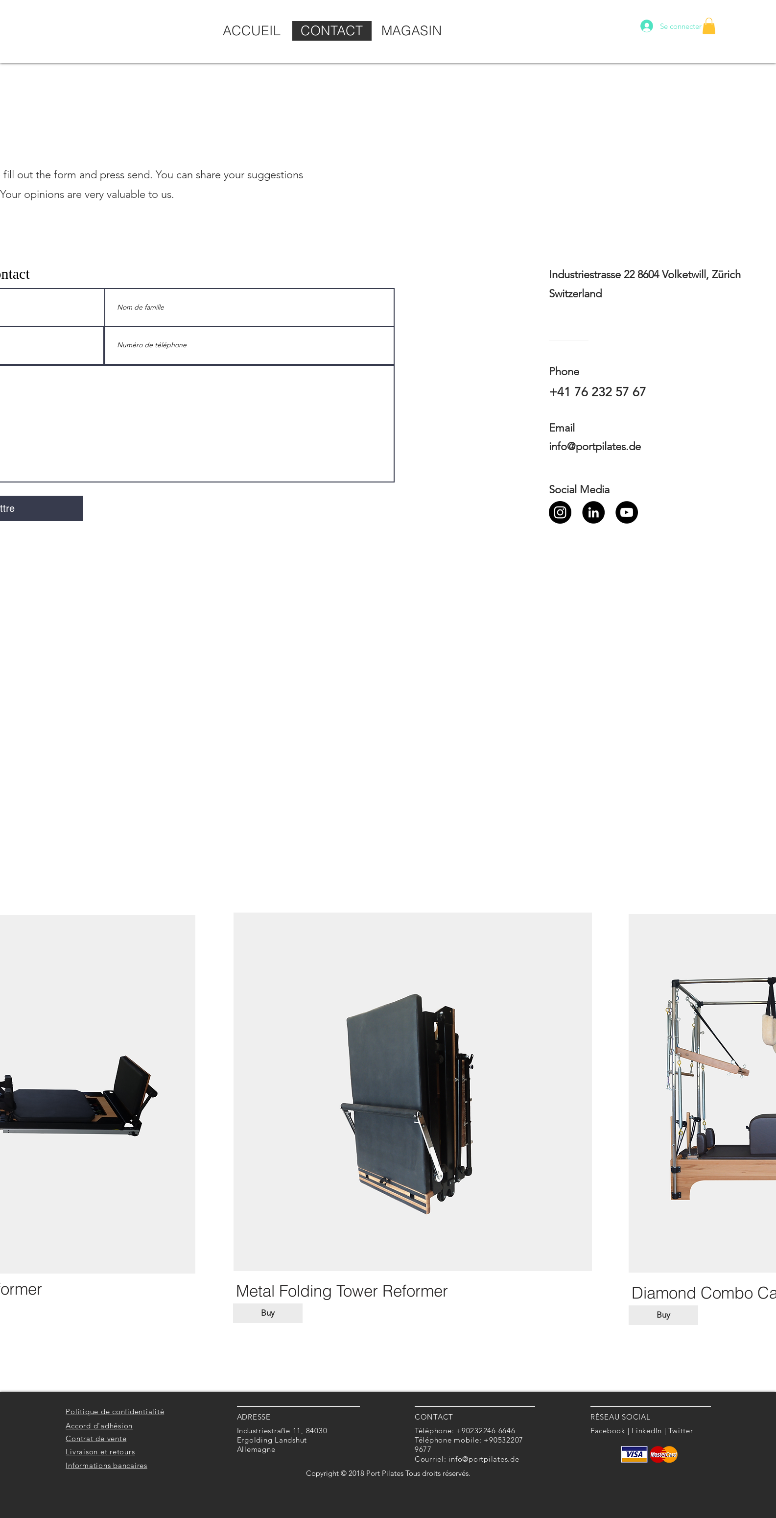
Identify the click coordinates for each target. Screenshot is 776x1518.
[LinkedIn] (593, 512)
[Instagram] (560, 512)
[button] (709, 26)
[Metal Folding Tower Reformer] (342, 1291)
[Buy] (268, 1313)
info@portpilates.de (595, 446)
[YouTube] (626, 512)
